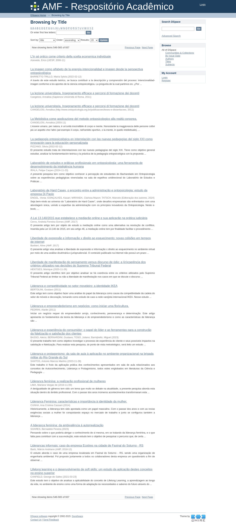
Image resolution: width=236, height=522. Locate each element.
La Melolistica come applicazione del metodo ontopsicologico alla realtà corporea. (83, 118)
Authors (169, 58)
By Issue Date (172, 55)
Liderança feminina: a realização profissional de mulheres (68, 381)
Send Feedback (51, 519)
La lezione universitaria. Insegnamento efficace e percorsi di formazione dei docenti (84, 93)
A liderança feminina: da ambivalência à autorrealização (66, 425)
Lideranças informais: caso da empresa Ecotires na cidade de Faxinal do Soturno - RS (86, 445)
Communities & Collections (179, 52)
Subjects (170, 64)
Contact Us (35, 519)
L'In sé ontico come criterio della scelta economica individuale (70, 56)
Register (166, 80)
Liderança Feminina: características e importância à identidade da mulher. (78, 401)
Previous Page (132, 47)
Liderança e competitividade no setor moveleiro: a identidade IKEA (73, 285)
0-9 (32, 28)
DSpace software (38, 516)
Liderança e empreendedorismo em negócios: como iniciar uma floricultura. (79, 306)
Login (203, 4)
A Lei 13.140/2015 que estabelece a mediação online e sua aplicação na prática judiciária (88, 218)
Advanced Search (171, 35)
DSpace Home (38, 15)
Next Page (147, 47)
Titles (168, 61)
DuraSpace (77, 516)
